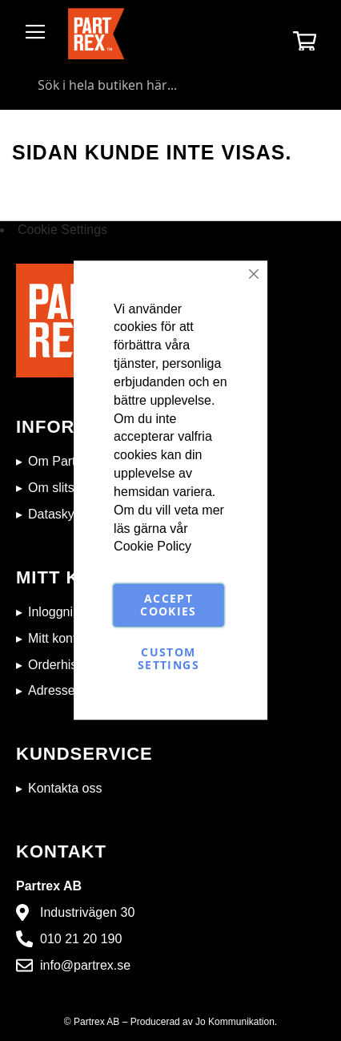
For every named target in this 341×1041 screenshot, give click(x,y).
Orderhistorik (65, 665)
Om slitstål (58, 487)
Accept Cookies (168, 605)
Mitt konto (55, 638)
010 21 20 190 (81, 939)
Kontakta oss (65, 788)
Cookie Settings (62, 229)
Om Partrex (61, 461)
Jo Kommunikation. (236, 1021)
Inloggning (57, 612)
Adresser (53, 690)
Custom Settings (168, 659)
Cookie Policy (152, 547)
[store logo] (96, 33)
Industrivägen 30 (87, 912)
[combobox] (170, 85)
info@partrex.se (85, 965)
